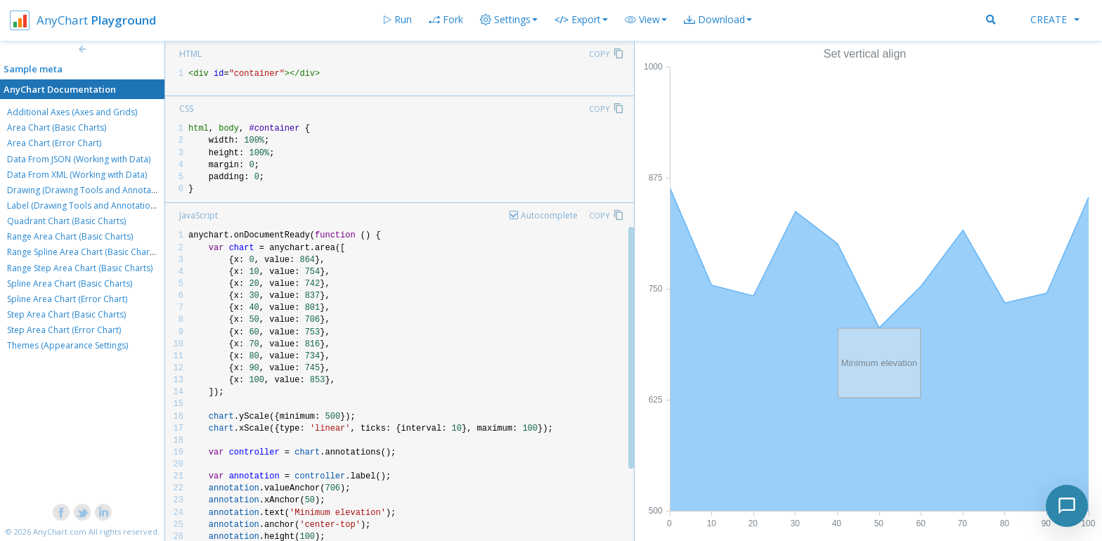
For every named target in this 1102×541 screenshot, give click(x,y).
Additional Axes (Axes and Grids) (72, 112)
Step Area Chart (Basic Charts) (66, 314)
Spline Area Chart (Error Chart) (67, 299)
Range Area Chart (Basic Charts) (70, 236)
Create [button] (1055, 19)
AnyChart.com (59, 531)
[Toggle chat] (1067, 506)
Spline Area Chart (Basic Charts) (69, 283)
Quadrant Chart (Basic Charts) (66, 221)
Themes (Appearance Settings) (67, 345)
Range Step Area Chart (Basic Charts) (80, 268)
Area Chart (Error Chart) (54, 143)
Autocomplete (549, 215)
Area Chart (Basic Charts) (56, 127)
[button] (645, 20)
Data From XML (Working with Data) (77, 175)
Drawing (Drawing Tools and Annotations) (90, 190)
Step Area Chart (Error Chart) (64, 330)
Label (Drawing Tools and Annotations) (84, 205)
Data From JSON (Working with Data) (78, 159)
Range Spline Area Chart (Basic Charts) (83, 252)
